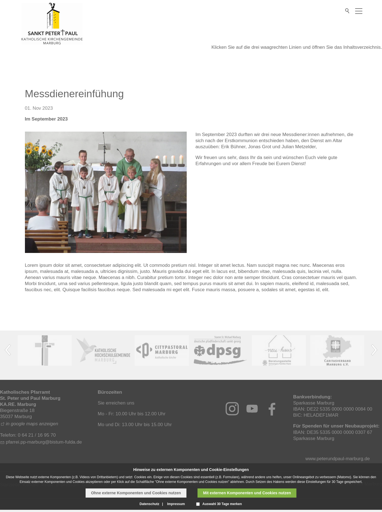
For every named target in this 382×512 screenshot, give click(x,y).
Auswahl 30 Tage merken (222, 504)
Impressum (176, 504)
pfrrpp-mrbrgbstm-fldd (44, 442)
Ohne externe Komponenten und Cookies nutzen (136, 493)
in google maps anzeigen (32, 423)
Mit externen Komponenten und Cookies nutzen (247, 493)
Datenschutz (149, 504)
